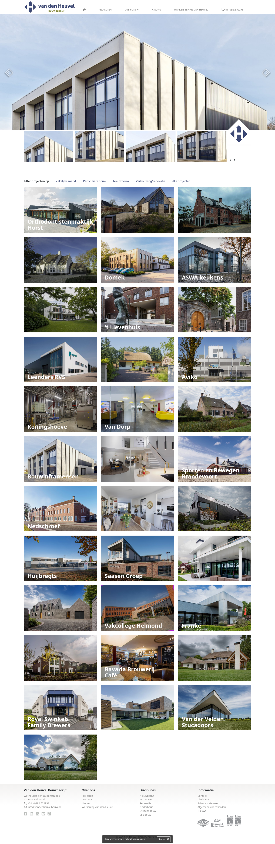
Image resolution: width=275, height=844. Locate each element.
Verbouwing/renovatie (150, 181)
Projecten (105, 9)
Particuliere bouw (94, 181)
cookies (141, 839)
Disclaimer (203, 799)
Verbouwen (146, 799)
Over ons (87, 799)
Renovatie (145, 803)
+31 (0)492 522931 (233, 9)
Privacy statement (208, 803)
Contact (202, 795)
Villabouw (145, 814)
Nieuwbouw (121, 181)
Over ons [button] (130, 9)
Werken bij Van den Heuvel (191, 9)
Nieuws (156, 9)
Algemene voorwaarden (211, 807)
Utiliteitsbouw (148, 810)
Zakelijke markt (66, 181)
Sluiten (163, 839)
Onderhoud (146, 807)
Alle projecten (181, 181)
